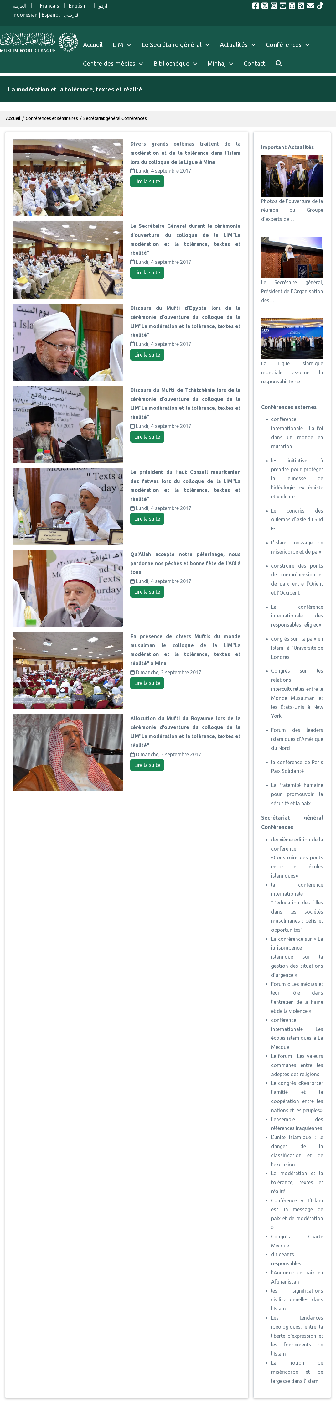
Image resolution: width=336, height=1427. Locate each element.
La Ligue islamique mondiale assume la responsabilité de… (292, 372)
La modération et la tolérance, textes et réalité (297, 1182)
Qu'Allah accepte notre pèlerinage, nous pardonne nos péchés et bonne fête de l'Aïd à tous (185, 563)
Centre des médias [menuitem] (109, 63)
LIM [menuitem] (118, 44)
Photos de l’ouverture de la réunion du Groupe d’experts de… (292, 210)
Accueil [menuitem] (93, 44)
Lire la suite (147, 181)
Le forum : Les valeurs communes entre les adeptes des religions (297, 1065)
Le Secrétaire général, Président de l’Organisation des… (292, 291)
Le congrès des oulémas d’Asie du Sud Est (297, 520)
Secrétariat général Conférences (115, 118)
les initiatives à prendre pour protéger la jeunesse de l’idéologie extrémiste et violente (297, 478)
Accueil (13, 118)
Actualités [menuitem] (234, 44)
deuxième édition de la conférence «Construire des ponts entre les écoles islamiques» (297, 857)
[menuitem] (279, 63)
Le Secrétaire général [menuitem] (178, 44)
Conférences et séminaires (52, 118)
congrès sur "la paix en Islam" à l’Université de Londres (297, 648)
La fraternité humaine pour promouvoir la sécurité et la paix (297, 794)
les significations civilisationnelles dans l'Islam (297, 1300)
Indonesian (25, 15)
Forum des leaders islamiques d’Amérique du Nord (297, 739)
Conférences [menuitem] (284, 44)
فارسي (71, 15)
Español (51, 15)
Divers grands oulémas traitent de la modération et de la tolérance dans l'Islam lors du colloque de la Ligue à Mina (185, 153)
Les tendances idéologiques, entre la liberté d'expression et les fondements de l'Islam (297, 1336)
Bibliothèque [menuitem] (171, 63)
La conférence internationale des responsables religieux (297, 616)
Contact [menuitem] (255, 63)
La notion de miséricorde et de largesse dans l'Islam (297, 1372)
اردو (103, 5)
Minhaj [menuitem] (216, 63)
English (79, 5)
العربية (19, 5)
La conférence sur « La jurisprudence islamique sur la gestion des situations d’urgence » (297, 957)
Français (47, 5)
